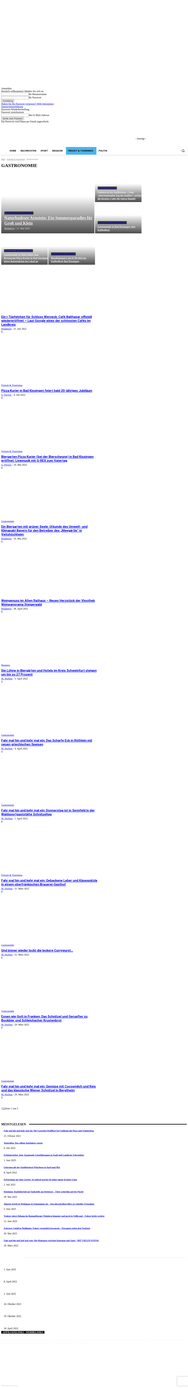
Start (3, 159)
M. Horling (6, 678)
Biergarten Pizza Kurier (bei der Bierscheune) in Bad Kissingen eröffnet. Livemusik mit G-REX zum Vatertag (47, 458)
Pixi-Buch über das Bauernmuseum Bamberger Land (27, 1299)
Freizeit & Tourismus (16, 159)
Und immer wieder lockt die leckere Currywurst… (37, 950)
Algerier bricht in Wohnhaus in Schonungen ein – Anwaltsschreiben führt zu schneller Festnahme (49, 1204)
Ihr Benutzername (38, 94)
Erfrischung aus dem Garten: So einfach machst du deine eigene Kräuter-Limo (40, 1180)
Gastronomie (107, 188)
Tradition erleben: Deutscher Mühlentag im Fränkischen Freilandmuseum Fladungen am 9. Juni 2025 (48, 1289)
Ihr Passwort (35, 97)
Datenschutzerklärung (12, 106)
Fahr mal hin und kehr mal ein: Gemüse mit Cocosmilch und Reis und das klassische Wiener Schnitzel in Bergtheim (48, 1088)
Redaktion (6, 329)
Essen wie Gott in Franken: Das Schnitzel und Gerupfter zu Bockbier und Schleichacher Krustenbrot (44, 1018)
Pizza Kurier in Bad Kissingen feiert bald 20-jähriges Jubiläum (46, 390)
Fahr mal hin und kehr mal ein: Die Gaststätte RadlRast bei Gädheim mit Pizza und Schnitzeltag (49, 1131)
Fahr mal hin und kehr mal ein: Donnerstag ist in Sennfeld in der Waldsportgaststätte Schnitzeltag (48, 812)
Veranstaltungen (63, 253)
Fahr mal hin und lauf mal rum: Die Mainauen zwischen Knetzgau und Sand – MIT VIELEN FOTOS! (51, 1240)
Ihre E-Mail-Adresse (39, 115)
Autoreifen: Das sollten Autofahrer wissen (23, 1143)
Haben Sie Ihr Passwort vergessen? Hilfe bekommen (27, 103)
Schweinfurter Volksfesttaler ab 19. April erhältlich (26, 1323)
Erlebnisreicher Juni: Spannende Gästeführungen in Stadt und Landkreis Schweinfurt (44, 1155)
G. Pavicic (6, 395)
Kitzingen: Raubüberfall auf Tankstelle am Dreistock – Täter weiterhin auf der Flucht (44, 1192)
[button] (183, 150)
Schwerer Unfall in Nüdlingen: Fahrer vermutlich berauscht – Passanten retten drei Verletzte (47, 1228)
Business (5, 665)
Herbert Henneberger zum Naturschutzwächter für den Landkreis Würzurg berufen (40, 1311)
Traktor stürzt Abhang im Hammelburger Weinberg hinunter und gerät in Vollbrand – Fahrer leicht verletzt (54, 1216)
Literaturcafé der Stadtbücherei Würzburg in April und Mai (32, 1167)
